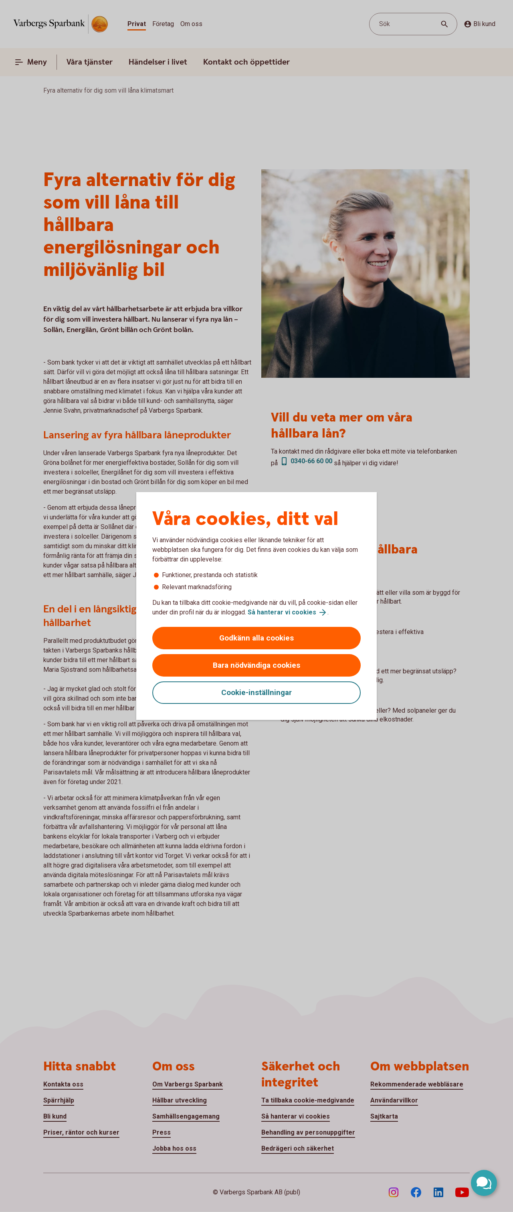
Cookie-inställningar (256, 692)
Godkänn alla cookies (256, 637)
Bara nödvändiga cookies (256, 665)
